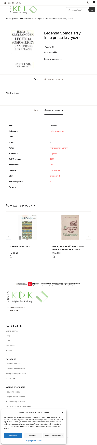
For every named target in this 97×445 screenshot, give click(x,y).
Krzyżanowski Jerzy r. (59, 148)
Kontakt (9, 350)
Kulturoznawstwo (27, 18)
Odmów (32, 435)
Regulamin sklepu (13, 392)
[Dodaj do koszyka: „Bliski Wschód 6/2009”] (11, 256)
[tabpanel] (22, 49)
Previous (8, 237)
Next (88, 237)
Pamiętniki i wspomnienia (16, 373)
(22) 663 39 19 (12, 2)
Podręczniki (10, 378)
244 (51, 165)
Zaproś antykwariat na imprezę (18, 406)
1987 (52, 159)
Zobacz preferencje (54, 435)
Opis (36, 79)
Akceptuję (13, 435)
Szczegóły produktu (53, 79)
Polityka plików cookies (33, 441)
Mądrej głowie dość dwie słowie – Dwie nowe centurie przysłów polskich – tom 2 (68, 249)
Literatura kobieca (13, 364)
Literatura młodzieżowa (15, 368)
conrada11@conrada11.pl (15, 307)
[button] (62, 412)
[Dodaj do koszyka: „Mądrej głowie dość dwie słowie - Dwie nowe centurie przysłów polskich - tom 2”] (53, 256)
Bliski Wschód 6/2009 (20, 246)
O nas (8, 341)
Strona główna (12, 18)
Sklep (8, 336)
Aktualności (10, 345)
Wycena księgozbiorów (15, 401)
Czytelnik (54, 153)
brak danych (55, 170)
